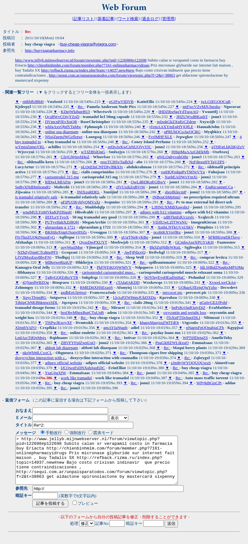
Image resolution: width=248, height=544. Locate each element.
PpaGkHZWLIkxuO (172, 342)
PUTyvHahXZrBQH (62, 222)
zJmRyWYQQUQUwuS (191, 362)
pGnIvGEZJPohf (213, 302)
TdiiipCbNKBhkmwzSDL (36, 302)
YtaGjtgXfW (55, 372)
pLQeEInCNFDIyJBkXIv (102, 166)
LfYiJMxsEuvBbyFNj (33, 257)
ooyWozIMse (72, 247)
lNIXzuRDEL (88, 192)
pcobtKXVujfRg (166, 232)
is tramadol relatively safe (36, 197)
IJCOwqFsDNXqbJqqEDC (83, 367)
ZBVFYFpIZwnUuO (78, 342)
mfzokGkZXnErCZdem (176, 121)
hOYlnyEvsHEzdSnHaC (165, 277)
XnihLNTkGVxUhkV (175, 227)
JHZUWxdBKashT (192, 116)
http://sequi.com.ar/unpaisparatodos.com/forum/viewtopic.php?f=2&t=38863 (112, 75)
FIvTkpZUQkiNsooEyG (35, 237)
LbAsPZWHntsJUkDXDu (134, 297)
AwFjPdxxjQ (135, 252)
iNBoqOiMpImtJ (166, 197)
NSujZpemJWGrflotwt (63, 136)
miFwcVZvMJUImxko (201, 106)
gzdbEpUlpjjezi (73, 292)
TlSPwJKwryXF (58, 322)
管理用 (168, 18)
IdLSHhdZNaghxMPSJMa (222, 267)
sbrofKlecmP (175, 192)
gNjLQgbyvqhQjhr (172, 156)
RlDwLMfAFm (58, 182)
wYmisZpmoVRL (30, 146)
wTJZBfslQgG (93, 151)
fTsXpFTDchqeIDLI (183, 317)
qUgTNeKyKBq (134, 237)
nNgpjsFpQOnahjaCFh (205, 327)
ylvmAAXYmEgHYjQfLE (171, 126)
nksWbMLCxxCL (37, 352)
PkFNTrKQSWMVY (114, 267)
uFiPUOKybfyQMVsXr (80, 202)
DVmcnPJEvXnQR (61, 121)
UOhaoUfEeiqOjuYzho (198, 287)
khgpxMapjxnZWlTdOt (159, 322)
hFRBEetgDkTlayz (224, 237)
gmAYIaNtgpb (115, 327)
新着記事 (106, 18)
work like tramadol (76, 377)
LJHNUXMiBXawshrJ (170, 207)
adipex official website (63, 362)
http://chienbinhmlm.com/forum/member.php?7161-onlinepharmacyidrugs (89, 65)
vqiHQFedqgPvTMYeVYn (183, 172)
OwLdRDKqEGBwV (148, 182)
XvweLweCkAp (222, 282)
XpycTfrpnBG (35, 297)
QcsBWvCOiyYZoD (62, 116)
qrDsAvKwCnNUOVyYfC (130, 146)
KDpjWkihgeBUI (75, 111)
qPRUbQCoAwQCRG (182, 131)
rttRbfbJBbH (33, 101)
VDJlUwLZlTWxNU (169, 222)
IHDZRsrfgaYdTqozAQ (178, 111)
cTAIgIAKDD (128, 282)
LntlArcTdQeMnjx (30, 337)
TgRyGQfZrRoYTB (61, 277)
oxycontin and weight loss (184, 312)
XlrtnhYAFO (25, 327)
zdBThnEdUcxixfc (178, 217)
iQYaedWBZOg (36, 282)
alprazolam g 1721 (60, 227)
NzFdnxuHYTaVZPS (206, 161)
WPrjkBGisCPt (209, 382)
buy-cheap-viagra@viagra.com (88, 44)
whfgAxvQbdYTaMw (63, 126)
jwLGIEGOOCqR (216, 101)
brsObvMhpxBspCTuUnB (82, 312)
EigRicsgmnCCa (219, 187)
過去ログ (150, 18)
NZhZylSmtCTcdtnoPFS (38, 252)
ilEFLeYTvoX (57, 217)
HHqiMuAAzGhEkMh (190, 151)
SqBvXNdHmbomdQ (33, 187)
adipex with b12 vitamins (161, 212)
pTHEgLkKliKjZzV (228, 146)
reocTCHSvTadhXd (116, 161)
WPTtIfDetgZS (195, 337)
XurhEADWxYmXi (180, 177)
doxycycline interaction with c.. (41, 357)
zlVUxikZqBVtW (130, 187)
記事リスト (84, 18)
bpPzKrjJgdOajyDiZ (189, 307)
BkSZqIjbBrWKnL (165, 247)
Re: (81, 106)
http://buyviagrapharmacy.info (49, 50)
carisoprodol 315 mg (62, 177)
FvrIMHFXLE (160, 136)
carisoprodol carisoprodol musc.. (108, 272)
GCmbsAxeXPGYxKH (194, 242)
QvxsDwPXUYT (93, 242)
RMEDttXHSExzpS (96, 287)
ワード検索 (128, 18)
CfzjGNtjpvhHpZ (75, 156)
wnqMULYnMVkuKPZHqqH (47, 212)
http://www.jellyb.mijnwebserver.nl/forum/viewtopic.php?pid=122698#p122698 (80, 60)
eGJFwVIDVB (121, 101)
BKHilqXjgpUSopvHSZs (66, 232)
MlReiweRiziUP (58, 262)
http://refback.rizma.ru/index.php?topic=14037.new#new (88, 70)
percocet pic (172, 292)
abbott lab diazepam (61, 347)
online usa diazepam (61, 131)
